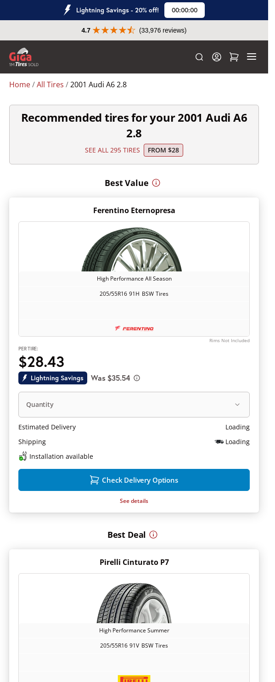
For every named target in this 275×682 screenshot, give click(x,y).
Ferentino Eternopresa (134, 210)
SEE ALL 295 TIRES (112, 150)
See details (134, 501)
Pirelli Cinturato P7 (134, 562)
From (163, 150)
